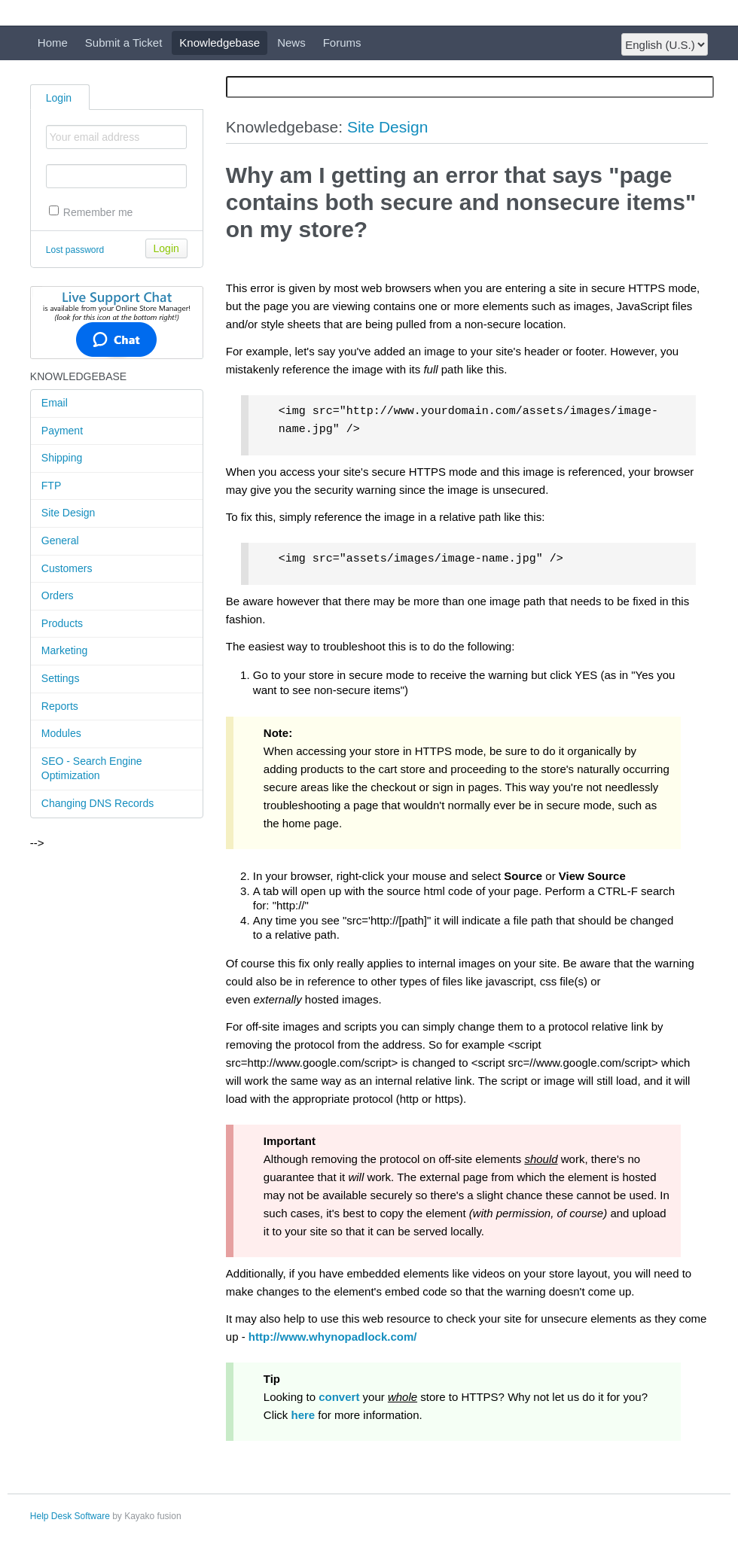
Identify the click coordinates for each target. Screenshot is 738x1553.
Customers (67, 568)
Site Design (68, 513)
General (60, 540)
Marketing (64, 650)
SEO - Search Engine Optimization (91, 768)
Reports (59, 706)
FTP (51, 486)
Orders (57, 595)
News (291, 42)
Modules (61, 733)
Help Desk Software (70, 1516)
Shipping (62, 458)
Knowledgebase (219, 42)
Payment (62, 431)
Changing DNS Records (97, 803)
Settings (60, 678)
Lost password (75, 250)
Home (53, 42)
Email (54, 403)
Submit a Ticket (124, 42)
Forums (342, 42)
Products (62, 623)
